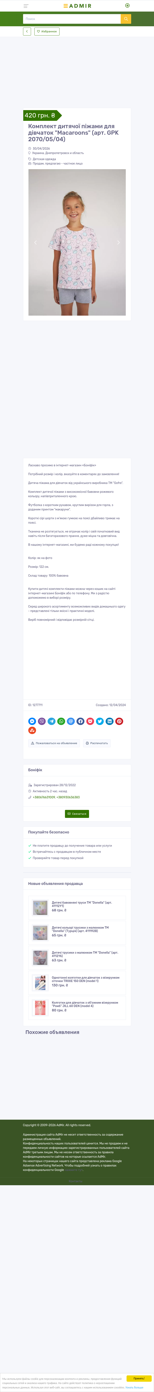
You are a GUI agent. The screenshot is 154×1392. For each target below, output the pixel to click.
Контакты (76, 1181)
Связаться (77, 813)
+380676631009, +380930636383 (56, 797)
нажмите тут (74, 1170)
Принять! (139, 1378)
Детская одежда (42, 159)
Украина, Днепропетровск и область (56, 153)
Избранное (47, 31)
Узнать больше (134, 1387)
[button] (35, 242)
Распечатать (97, 743)
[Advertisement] (77, 69)
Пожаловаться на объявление (54, 743)
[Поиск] (72, 19)
